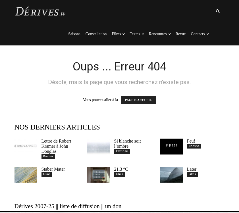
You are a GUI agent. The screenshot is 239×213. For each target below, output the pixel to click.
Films (118, 34)
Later (192, 170)
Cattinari (122, 151)
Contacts (200, 34)
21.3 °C (121, 170)
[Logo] (40, 11)
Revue (181, 34)
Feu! (191, 141)
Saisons (74, 34)
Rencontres (160, 34)
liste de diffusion (80, 207)
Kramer (48, 156)
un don (113, 207)
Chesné (194, 146)
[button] (218, 11)
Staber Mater (53, 170)
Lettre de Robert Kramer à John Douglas (56, 146)
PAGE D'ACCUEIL (138, 100)
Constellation (96, 34)
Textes (137, 34)
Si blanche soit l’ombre (127, 144)
